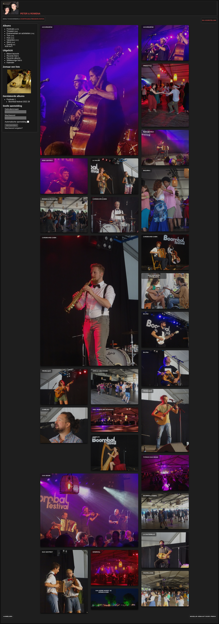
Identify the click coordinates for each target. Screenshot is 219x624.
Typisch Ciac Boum (165, 473)
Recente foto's (38, 19)
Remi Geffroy (165, 147)
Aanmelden (7, 616)
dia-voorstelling (209, 20)
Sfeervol (114, 567)
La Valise (114, 176)
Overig (9, 44)
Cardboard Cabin (114, 214)
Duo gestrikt (64, 581)
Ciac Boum (89, 510)
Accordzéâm (89, 90)
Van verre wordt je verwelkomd (114, 599)
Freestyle (165, 95)
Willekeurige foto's (14, 60)
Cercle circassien (114, 386)
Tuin (8, 36)
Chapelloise (165, 588)
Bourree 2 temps (165, 511)
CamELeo (64, 425)
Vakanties (11, 40)
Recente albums (13, 58)
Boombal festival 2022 (18, 102)
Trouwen (10, 31)
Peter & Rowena (21, 13)
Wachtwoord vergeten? (14, 128)
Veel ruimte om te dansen (114, 419)
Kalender (10, 62)
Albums (7, 25)
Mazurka (165, 199)
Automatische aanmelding (17, 122)
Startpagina (25, 19)
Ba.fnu (165, 329)
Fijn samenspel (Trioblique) (165, 291)
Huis (8, 38)
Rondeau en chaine (64, 214)
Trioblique (64, 386)
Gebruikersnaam (12, 109)
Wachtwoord (10, 115)
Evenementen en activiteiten (18, 33)
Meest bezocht (13, 54)
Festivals (10, 29)
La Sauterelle (165, 550)
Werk (9, 42)
